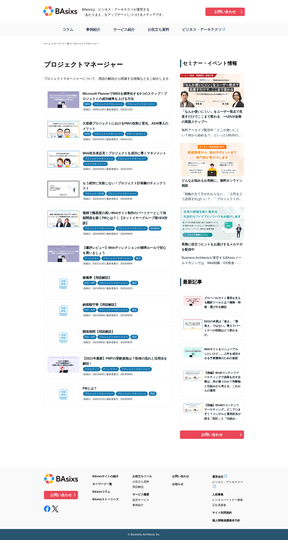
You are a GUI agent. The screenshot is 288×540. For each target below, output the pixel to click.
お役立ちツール (142, 476)
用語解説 (138, 486)
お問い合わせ (225, 12)
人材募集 (217, 494)
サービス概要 (140, 494)
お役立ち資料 (158, 30)
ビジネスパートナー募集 (227, 499)
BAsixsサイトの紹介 (105, 476)
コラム (67, 30)
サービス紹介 (124, 30)
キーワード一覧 (61, 43)
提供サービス (140, 499)
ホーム (47, 43)
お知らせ (177, 484)
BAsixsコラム (101, 491)
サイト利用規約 (222, 512)
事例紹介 (93, 30)
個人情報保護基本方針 (226, 520)
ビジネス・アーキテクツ (202, 30)
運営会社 (217, 476)
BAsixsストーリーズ (105, 499)
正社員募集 (219, 505)
